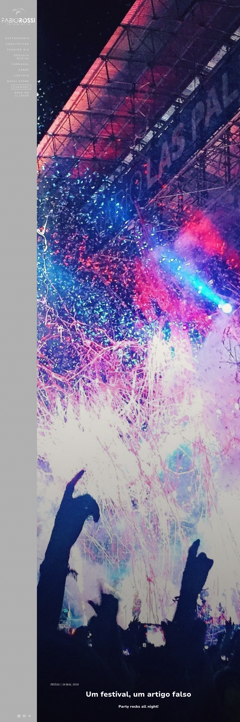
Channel (21, 87)
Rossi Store (18, 81)
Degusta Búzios (21, 57)
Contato (21, 75)
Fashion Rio (18, 49)
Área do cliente (21, 94)
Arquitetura (17, 44)
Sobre (23, 69)
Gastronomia (17, 38)
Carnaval (20, 64)
